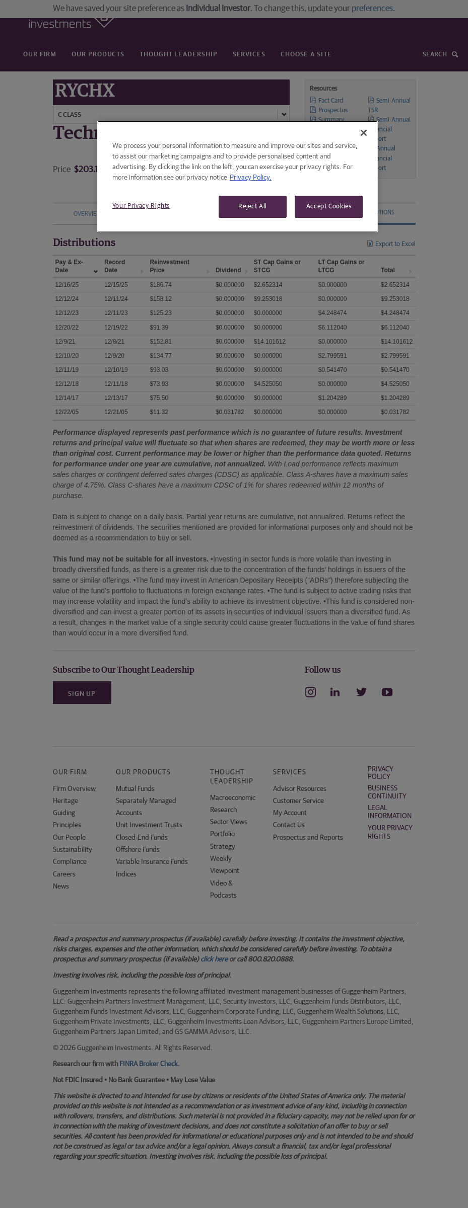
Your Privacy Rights (141, 206)
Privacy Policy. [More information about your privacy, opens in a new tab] (251, 177)
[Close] (364, 133)
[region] (237, 176)
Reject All (252, 206)
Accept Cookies (329, 206)
